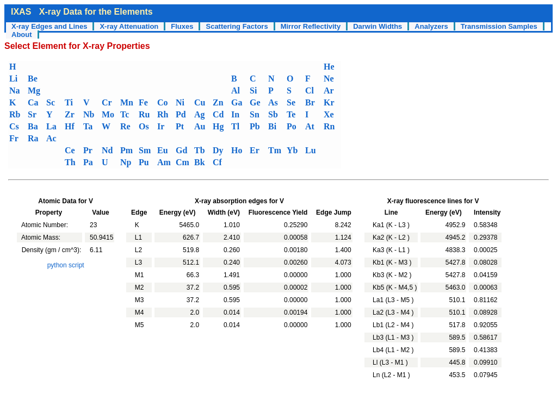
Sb (273, 114)
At (309, 126)
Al (235, 90)
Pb (255, 126)
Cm (182, 162)
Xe (329, 114)
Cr (107, 102)
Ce (70, 150)
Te (291, 114)
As (273, 102)
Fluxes (182, 26)
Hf (70, 126)
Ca (33, 102)
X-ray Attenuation (129, 26)
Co (162, 102)
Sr (32, 114)
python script (65, 265)
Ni (180, 102)
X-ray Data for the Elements (96, 11)
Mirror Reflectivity (311, 26)
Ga (236, 102)
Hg (218, 126)
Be (33, 78)
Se (291, 102)
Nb (88, 114)
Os (144, 126)
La (51, 126)
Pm (126, 150)
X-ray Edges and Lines (49, 26)
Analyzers (431, 26)
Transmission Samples (499, 26)
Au (199, 126)
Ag (199, 114)
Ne (329, 78)
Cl (309, 90)
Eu (162, 150)
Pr (87, 150)
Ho (236, 150)
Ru (144, 114)
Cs (14, 126)
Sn (254, 114)
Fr (13, 138)
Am (164, 162)
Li (13, 78)
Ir (160, 126)
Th (70, 162)
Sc (50, 102)
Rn (329, 126)
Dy (218, 150)
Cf (217, 162)
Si (253, 90)
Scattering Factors (237, 26)
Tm (274, 150)
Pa (88, 162)
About (21, 34)
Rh (162, 114)
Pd (181, 114)
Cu (199, 102)
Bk (199, 162)
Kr (329, 102)
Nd (107, 150)
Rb (14, 114)
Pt (180, 126)
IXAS (21, 11)
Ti (69, 102)
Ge (255, 102)
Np (125, 162)
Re (125, 126)
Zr (70, 114)
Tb (199, 150)
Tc (124, 114)
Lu (310, 150)
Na (14, 90)
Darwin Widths (377, 26)
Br (310, 102)
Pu (144, 162)
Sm (145, 150)
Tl (235, 126)
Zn (218, 102)
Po (291, 126)
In (235, 114)
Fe (143, 102)
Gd (181, 150)
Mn (126, 102)
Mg (34, 90)
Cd (218, 114)
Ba (33, 126)
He (329, 66)
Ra (33, 138)
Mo (108, 114)
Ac (51, 138)
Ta (87, 126)
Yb (292, 150)
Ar (329, 90)
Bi (272, 126)
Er (254, 150)
